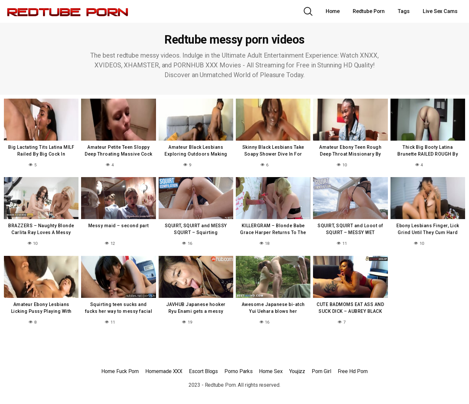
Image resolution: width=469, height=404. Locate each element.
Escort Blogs (203, 371)
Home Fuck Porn (120, 371)
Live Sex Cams (440, 11)
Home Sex (270, 371)
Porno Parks (238, 371)
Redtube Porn (369, 11)
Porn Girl (321, 371)
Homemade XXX (163, 371)
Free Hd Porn (353, 371)
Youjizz (297, 371)
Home (333, 11)
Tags (404, 11)
